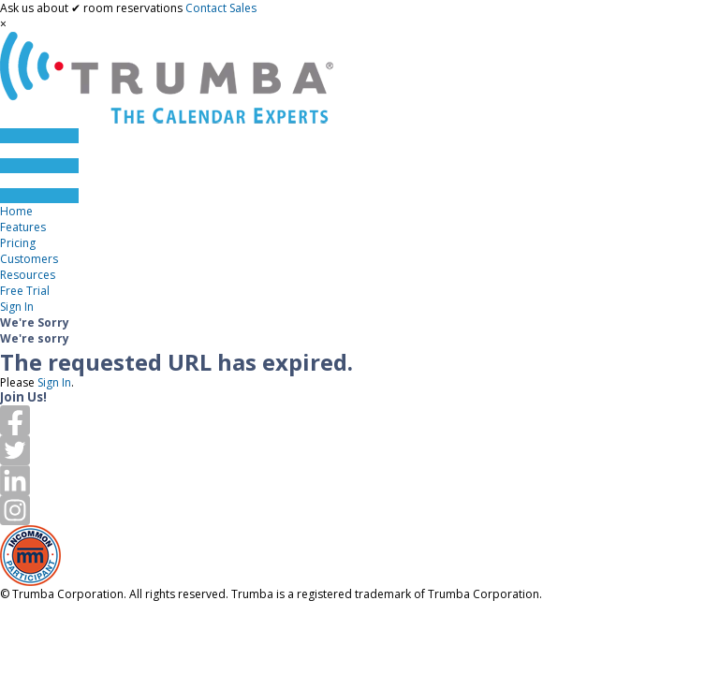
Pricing (18, 243)
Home (16, 211)
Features (23, 227)
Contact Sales (221, 8)
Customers (29, 259)
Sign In (17, 307)
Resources (27, 275)
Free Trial (25, 291)
